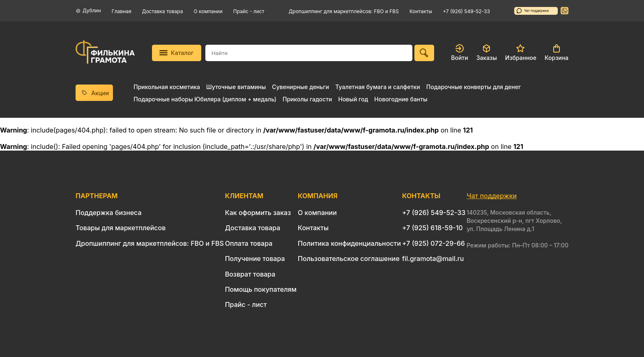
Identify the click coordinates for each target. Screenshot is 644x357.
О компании (208, 11)
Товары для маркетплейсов (121, 228)
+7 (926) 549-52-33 (466, 11)
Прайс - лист (248, 11)
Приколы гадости (307, 99)
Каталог (176, 52)
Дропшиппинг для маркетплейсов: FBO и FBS (344, 11)
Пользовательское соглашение (349, 258)
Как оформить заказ (258, 212)
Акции (94, 92)
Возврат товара (250, 274)
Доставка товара (162, 11)
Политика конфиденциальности (349, 243)
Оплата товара (249, 243)
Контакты (420, 11)
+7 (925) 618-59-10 (432, 228)
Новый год (353, 99)
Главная (121, 11)
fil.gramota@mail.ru (433, 258)
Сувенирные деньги (300, 86)
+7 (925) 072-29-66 (433, 243)
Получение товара (255, 258)
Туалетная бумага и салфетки (377, 86)
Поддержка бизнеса (109, 212)
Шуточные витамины (236, 86)
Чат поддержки (533, 10)
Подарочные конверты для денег (473, 86)
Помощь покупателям (261, 289)
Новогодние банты (400, 99)
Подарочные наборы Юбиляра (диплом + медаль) (204, 99)
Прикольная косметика (166, 86)
